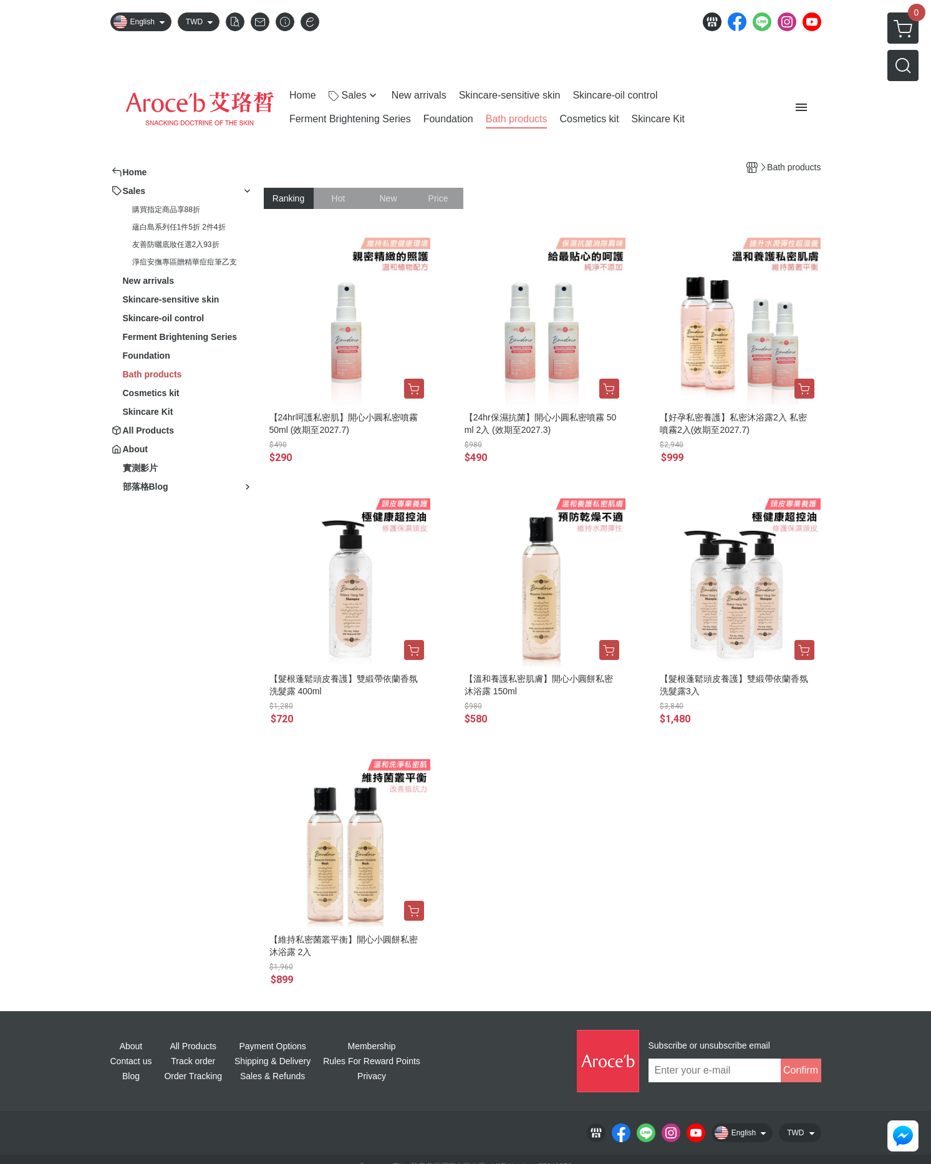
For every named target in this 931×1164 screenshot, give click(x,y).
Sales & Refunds (272, 1076)
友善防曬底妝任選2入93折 (175, 244)
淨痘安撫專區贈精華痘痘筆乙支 (184, 262)
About (131, 1046)
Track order (193, 1061)
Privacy (371, 1076)
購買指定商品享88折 (166, 209)
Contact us (131, 1061)
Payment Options (272, 1046)
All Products (193, 1046)
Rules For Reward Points (371, 1061)
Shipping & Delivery (272, 1061)
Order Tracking (193, 1076)
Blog (131, 1076)
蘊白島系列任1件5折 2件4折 (179, 227)
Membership (372, 1046)
